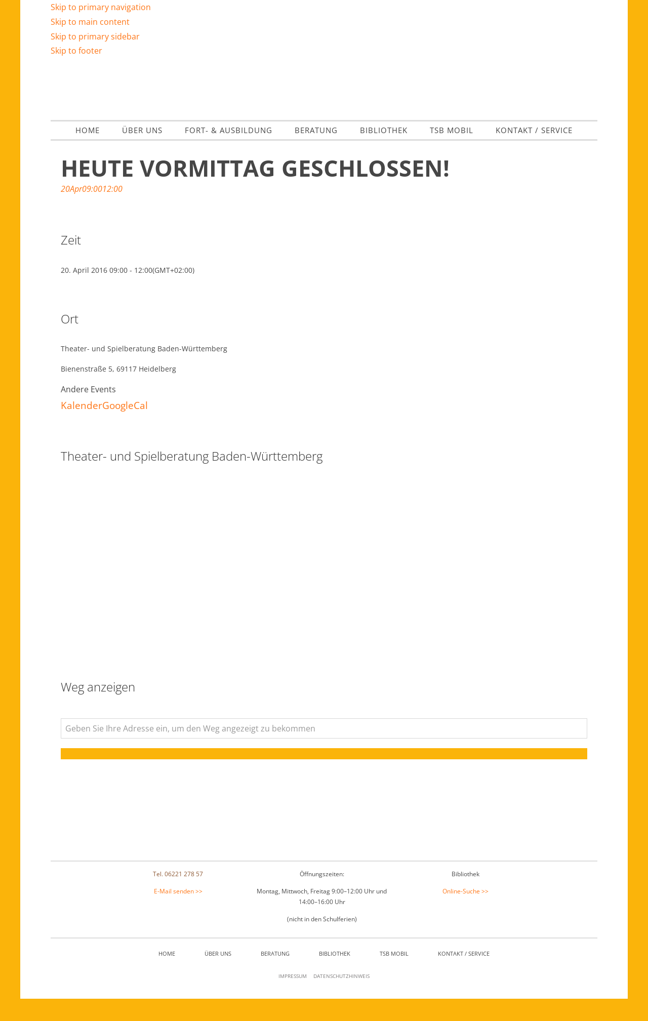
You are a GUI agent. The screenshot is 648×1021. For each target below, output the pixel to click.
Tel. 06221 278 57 (178, 896)
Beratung (275, 976)
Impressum (292, 998)
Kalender (81, 427)
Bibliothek (334, 976)
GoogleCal (125, 427)
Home (166, 976)
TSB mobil (394, 976)
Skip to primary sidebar (95, 36)
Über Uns (218, 976)
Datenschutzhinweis (341, 998)
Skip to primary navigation (101, 7)
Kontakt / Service (464, 976)
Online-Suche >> (465, 913)
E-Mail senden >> (178, 913)
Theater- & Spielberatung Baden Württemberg (324, 99)
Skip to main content (90, 21)
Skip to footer (76, 50)
